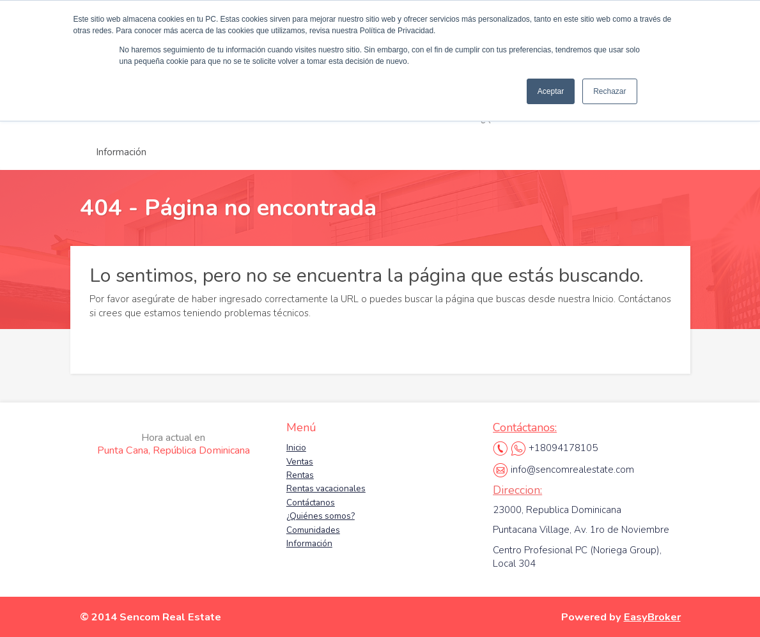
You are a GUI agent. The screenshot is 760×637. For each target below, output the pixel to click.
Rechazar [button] (609, 91)
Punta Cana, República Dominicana (173, 444)
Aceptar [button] (551, 91)
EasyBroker (652, 617)
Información (121, 152)
